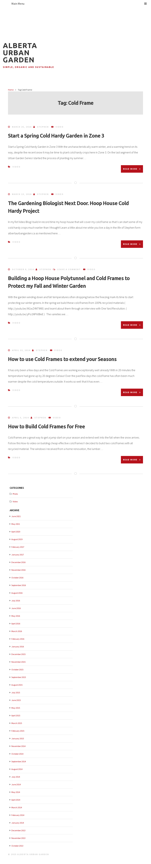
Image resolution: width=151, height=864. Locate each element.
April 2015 (15, 715)
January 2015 (17, 738)
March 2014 (16, 807)
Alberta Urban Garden (20, 53)
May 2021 (15, 524)
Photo (15, 493)
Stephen (43, 126)
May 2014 (15, 792)
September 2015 (18, 677)
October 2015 (17, 669)
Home (11, 89)
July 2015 (15, 692)
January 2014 (17, 822)
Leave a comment (69, 269)
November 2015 (18, 662)
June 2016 (16, 608)
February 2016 (17, 639)
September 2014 (18, 761)
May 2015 (15, 707)
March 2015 (16, 723)
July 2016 (15, 600)
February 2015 (17, 730)
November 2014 (18, 746)
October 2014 (17, 753)
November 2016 (18, 570)
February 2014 (17, 815)
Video (60, 126)
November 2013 (18, 838)
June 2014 (16, 784)
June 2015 (16, 700)
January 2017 (17, 554)
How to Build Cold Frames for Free (46, 426)
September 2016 (18, 585)
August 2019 (16, 539)
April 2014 (15, 799)
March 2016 (16, 631)
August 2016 (16, 593)
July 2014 (15, 776)
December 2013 (18, 830)
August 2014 (16, 769)
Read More (132, 168)
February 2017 (17, 547)
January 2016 (17, 646)
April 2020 (15, 531)
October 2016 (17, 577)
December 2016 (18, 562)
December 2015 (18, 654)
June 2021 (16, 516)
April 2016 (15, 623)
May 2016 (15, 616)
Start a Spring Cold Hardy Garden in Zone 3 (56, 135)
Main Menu (79, 3)
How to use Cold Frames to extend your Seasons (62, 359)
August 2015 (16, 685)
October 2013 (17, 845)
